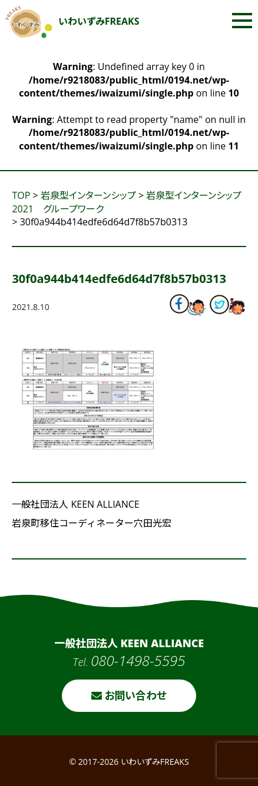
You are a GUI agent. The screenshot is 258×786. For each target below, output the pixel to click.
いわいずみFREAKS (72, 21)
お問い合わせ (129, 695)
